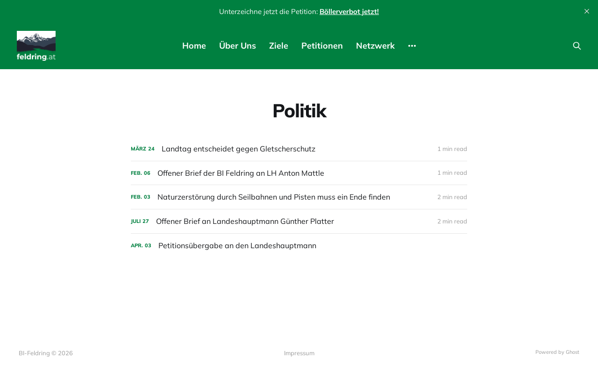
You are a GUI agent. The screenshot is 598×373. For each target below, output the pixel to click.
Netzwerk (375, 45)
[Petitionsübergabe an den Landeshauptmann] (299, 246)
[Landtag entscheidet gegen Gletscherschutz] (299, 149)
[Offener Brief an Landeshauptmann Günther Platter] (299, 221)
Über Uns (237, 45)
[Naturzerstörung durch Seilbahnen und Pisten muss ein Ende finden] (299, 197)
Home (194, 45)
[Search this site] (577, 46)
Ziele (278, 45)
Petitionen (322, 45)
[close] (586, 11)
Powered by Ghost (557, 352)
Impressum (299, 353)
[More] (412, 46)
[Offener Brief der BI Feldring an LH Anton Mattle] (299, 173)
